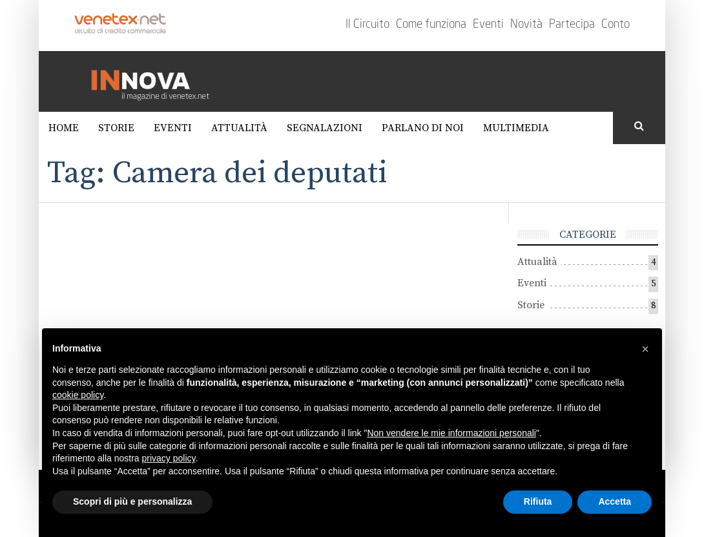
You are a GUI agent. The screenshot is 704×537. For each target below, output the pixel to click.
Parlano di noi (423, 127)
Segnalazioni (324, 127)
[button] (645, 349)
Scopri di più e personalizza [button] (132, 501)
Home (63, 127)
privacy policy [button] (169, 458)
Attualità (239, 127)
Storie (116, 127)
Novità (526, 24)
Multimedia (516, 127)
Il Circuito (367, 24)
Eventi (488, 24)
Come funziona (431, 24)
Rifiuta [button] (538, 501)
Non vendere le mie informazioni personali (451, 433)
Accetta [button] (614, 501)
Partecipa (572, 24)
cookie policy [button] (77, 395)
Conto (615, 24)
